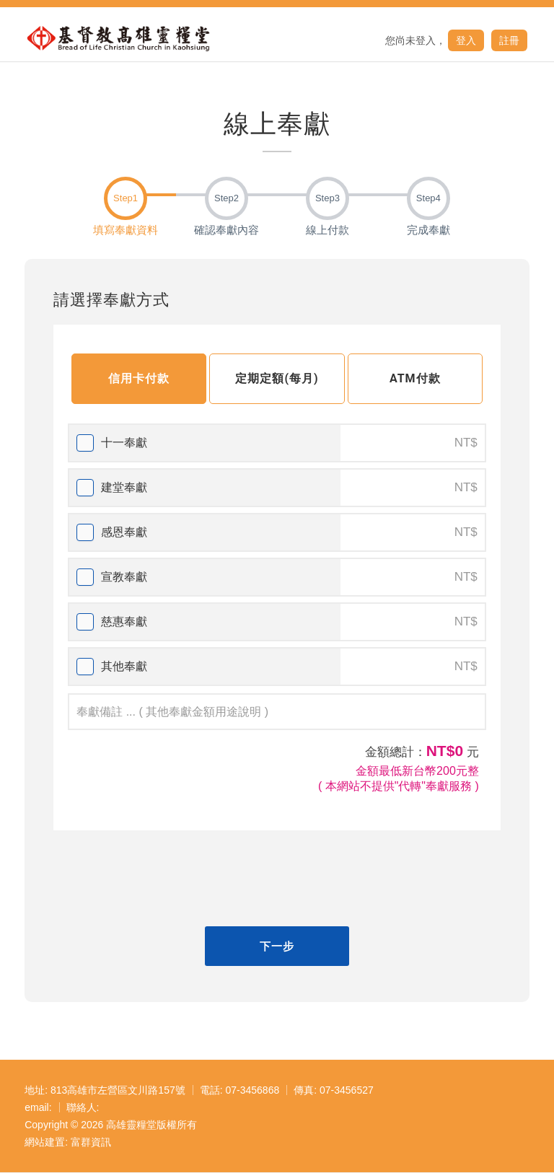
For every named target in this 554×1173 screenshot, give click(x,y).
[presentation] (277, 880)
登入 (466, 40)
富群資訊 (91, 1142)
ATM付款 (415, 378)
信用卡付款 (139, 378)
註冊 (509, 40)
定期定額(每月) (276, 378)
